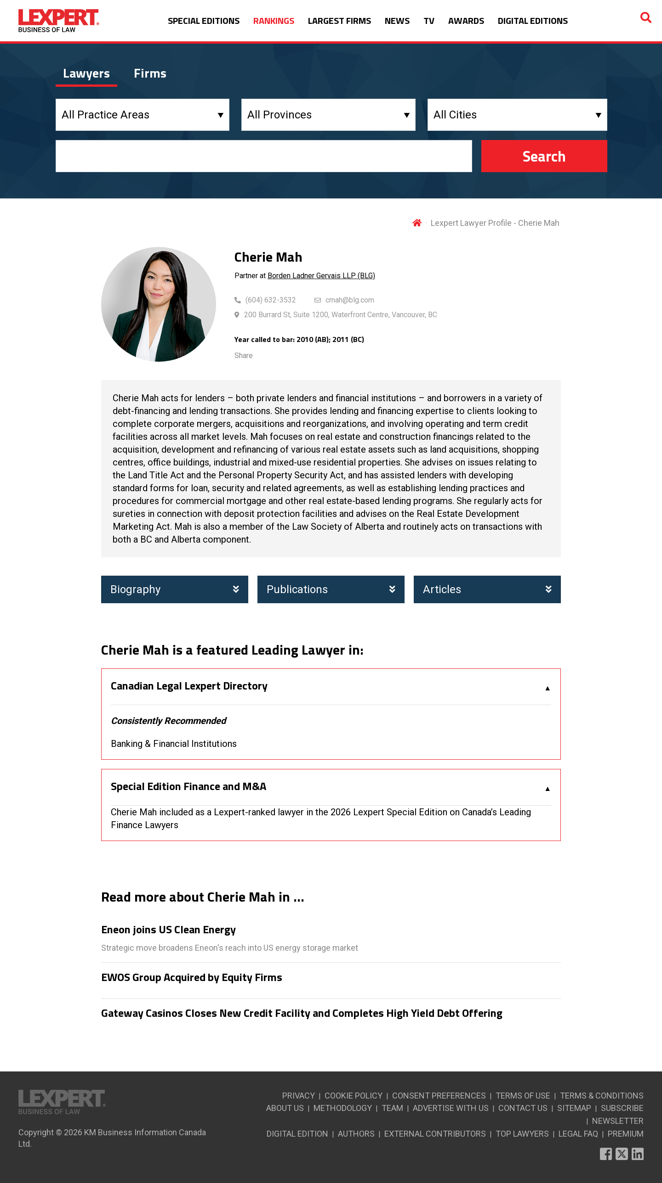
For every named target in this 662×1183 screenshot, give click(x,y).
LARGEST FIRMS (339, 20)
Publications (331, 589)
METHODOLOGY (343, 1108)
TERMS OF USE (523, 1095)
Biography (174, 589)
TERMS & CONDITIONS (602, 1095)
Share (243, 355)
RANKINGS (273, 20)
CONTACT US (523, 1108)
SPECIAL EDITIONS (204, 20)
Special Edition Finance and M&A (188, 786)
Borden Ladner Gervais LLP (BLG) (321, 275)
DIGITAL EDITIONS (533, 20)
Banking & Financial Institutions (174, 743)
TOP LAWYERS (522, 1133)
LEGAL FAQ (578, 1133)
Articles (487, 589)
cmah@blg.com (349, 300)
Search (544, 156)
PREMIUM (626, 1133)
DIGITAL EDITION (297, 1133)
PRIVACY (298, 1095)
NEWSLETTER (618, 1121)
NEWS (397, 20)
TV (428, 20)
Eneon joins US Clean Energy (168, 929)
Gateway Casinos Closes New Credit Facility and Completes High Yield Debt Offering (301, 1013)
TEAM (392, 1108)
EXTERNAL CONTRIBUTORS (435, 1133)
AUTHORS (356, 1133)
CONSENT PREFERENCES (439, 1095)
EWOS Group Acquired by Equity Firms (191, 977)
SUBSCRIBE (622, 1108)
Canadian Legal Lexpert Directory (189, 686)
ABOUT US (285, 1108)
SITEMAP (574, 1108)
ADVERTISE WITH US (451, 1108)
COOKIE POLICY (353, 1095)
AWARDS (466, 20)
